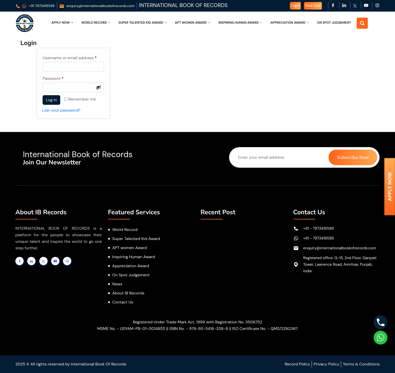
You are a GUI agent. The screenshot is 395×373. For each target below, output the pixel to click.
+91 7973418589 (35, 6)
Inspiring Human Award (240, 22)
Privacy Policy (326, 364)
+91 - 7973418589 (318, 228)
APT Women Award (193, 22)
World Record (96, 22)
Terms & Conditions (361, 364)
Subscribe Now (353, 157)
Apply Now (62, 22)
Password (61, 78)
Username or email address (73, 57)
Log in (51, 100)
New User (313, 5)
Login (295, 5)
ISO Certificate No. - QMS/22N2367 (265, 328)
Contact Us (122, 302)
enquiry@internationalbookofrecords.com (97, 6)
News (117, 284)
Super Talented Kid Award (142, 22)
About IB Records (128, 293)
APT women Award (129, 247)
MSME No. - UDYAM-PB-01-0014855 (131, 328)
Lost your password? (61, 110)
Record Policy (297, 364)
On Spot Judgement (334, 22)
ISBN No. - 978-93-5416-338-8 (198, 328)
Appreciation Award (289, 22)
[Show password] (98, 87)
